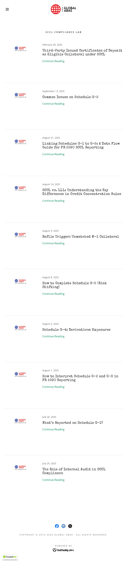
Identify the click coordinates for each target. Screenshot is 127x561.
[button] (6, 9)
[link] (63, 9)
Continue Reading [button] (53, 61)
